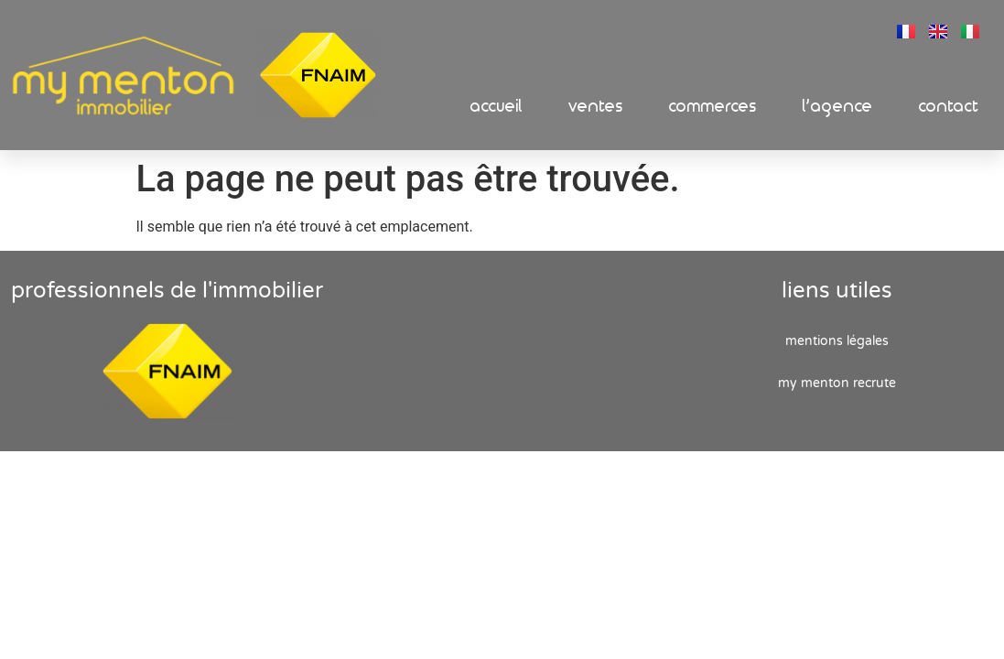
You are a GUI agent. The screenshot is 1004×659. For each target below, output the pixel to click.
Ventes (595, 106)
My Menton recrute (837, 383)
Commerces (713, 106)
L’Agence (838, 106)
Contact (949, 106)
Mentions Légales (837, 341)
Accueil (496, 106)
